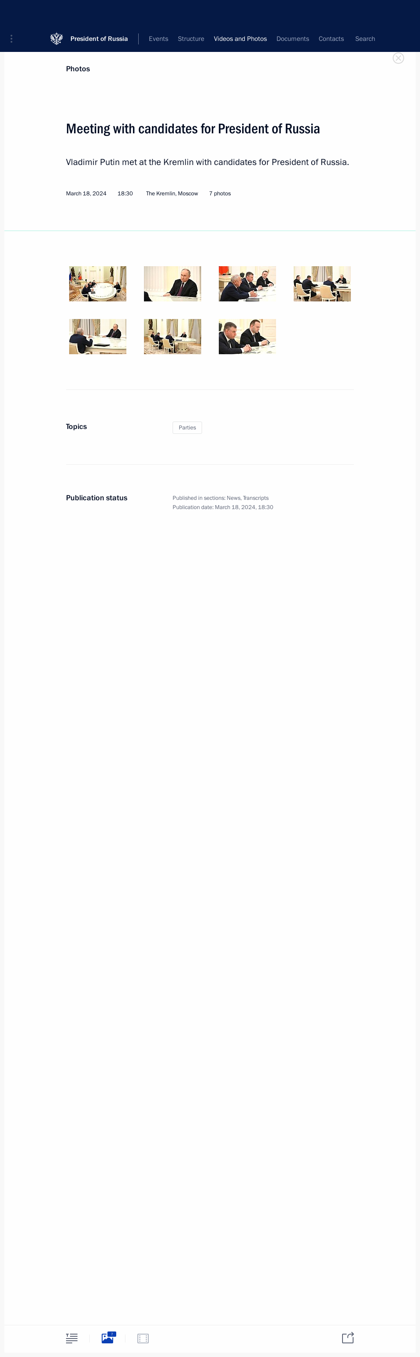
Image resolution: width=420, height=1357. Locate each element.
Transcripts (256, 498)
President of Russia (99, 13)
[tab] (71, 1338)
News (233, 498)
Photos (78, 69)
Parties (187, 428)
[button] (14, 13)
